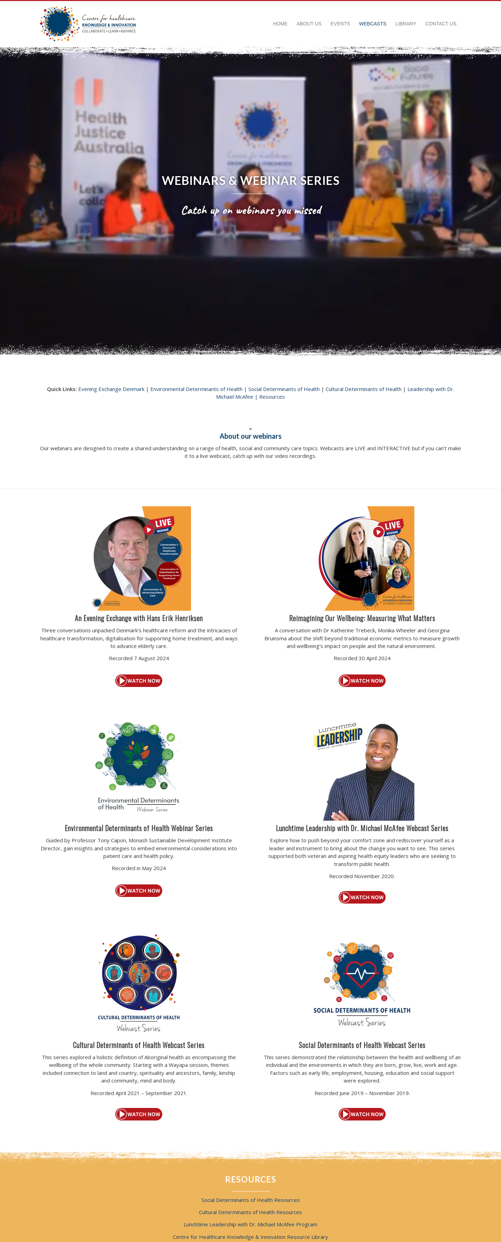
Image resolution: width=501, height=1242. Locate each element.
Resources (272, 396)
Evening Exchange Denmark (111, 388)
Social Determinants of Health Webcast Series (362, 1045)
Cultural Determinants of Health (363, 388)
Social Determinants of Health (284, 388)
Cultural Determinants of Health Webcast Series (139, 1045)
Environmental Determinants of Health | (199, 388)
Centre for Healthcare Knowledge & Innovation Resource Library (250, 1236)
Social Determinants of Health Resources (250, 1199)
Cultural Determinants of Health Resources (250, 1212)
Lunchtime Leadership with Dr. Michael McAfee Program (250, 1224)
